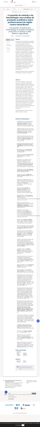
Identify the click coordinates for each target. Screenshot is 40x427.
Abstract (8, 42)
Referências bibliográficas (9, 45)
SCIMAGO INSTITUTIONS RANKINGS (22, 36)
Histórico (8, 51)
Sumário (7, 9)
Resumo (8, 39)
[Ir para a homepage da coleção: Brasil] (17, 1)
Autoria (12, 36)
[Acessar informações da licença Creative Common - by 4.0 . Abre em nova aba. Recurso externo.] (18, 366)
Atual (14, 9)
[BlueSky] (8, 399)
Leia (14, 413)
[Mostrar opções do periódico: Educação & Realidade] (25, 5)
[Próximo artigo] (17, 9)
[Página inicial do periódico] (4, 9)
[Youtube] (13, 399)
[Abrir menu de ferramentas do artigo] (6, 395)
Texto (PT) (28, 9)
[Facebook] (12, 399)
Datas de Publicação (8, 48)
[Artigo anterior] (11, 9)
